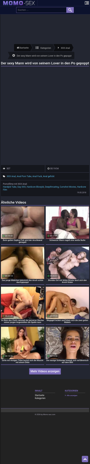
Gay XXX (21, 187)
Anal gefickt (48, 176)
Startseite (39, 395)
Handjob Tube (9, 187)
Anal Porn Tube (24, 176)
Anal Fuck (37, 176)
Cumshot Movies (68, 187)
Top (85, 459)
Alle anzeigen (72, 395)
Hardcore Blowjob (35, 187)
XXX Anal (11, 176)
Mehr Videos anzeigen (44, 371)
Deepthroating (52, 187)
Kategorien (40, 398)
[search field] (41, 10)
